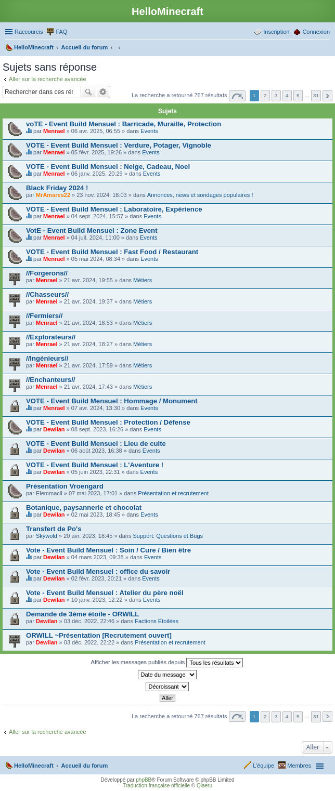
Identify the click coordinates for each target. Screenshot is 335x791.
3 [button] (276, 95)
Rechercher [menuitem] (325, 48)
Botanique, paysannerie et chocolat (83, 507)
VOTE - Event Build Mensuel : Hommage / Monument (112, 401)
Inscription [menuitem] (276, 32)
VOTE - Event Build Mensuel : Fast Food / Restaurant (112, 252)
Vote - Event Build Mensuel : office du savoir (98, 571)
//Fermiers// (44, 316)
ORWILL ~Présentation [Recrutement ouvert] (99, 635)
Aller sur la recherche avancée (47, 79)
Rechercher (88, 92)
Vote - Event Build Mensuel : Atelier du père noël (105, 593)
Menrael (54, 131)
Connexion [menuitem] (316, 32)
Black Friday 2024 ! (57, 188)
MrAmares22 (53, 195)
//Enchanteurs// (50, 380)
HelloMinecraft (34, 765)
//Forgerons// (47, 273)
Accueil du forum (84, 765)
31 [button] (316, 95)
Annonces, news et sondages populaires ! (200, 195)
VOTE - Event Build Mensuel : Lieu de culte (96, 443)
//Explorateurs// (50, 337)
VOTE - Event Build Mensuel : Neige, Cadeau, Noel (108, 166)
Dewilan (54, 429)
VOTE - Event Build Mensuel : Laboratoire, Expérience (114, 209)
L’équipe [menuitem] (263, 765)
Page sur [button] (237, 95)
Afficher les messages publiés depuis (167, 662)
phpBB (143, 780)
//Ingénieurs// (47, 358)
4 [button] (287, 95)
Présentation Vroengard (65, 486)
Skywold (46, 536)
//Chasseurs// (47, 294)
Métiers (142, 280)
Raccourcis (29, 32)
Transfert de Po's (53, 529)
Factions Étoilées (156, 621)
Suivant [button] (327, 95)
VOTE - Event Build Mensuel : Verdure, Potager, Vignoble (118, 145)
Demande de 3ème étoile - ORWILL (82, 614)
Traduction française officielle (156, 785)
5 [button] (298, 95)
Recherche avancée (103, 92)
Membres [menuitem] (299, 765)
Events (149, 131)
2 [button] (265, 95)
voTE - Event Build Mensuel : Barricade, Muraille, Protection (123, 124)
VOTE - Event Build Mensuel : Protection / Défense (108, 422)
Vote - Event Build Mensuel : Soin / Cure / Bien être (108, 550)
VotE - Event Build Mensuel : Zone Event (92, 230)
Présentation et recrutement (173, 493)
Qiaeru (204, 785)
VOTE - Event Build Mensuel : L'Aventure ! (94, 465)
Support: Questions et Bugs (168, 536)
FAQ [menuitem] (61, 32)
